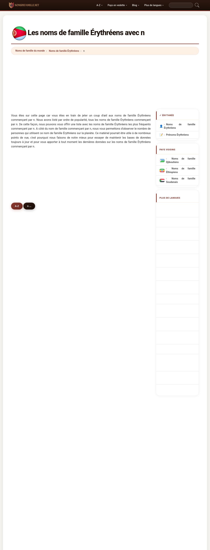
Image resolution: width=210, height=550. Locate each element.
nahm (118, 393)
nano (23, 376)
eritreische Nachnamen (181, 220)
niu (117, 359)
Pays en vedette (116, 5)
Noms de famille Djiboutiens (180, 160)
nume (71, 368)
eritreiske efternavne (179, 267)
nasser (24, 275)
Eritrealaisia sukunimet (181, 273)
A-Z (98, 5)
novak (23, 343)
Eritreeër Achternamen (181, 254)
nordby (72, 317)
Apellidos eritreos (178, 207)
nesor (23, 292)
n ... (31, 205)
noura (23, 410)
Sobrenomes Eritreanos (181, 241)
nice (22, 351)
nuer (70, 309)
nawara (24, 385)
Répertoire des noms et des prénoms (140, 492)
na (116, 326)
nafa (117, 385)
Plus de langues (152, 5)
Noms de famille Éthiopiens (180, 170)
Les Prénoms (108, 492)
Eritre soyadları (176, 303)
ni (116, 343)
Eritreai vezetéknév (178, 280)
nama (118, 309)
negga (118, 317)
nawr (23, 334)
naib (22, 284)
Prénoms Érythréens (177, 134)
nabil (70, 334)
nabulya (72, 385)
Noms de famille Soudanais (180, 180)
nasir (118, 284)
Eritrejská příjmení (178, 260)
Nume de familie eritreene (180, 288)
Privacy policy (173, 492)
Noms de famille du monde (30, 50)
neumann (120, 334)
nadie (23, 317)
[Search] (181, 5)
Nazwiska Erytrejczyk (180, 247)
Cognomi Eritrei (176, 226)
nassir (71, 401)
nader (71, 351)
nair (117, 301)
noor (70, 301)
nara (70, 359)
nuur (23, 301)
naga (23, 359)
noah (71, 376)
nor (117, 267)
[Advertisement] (105, 82)
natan (23, 393)
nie (22, 368)
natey (71, 343)
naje (117, 351)
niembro (72, 393)
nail (70, 275)
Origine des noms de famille (80, 492)
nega (23, 326)
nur (22, 309)
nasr (22, 267)
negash (72, 267)
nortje (118, 368)
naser (118, 275)
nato (70, 292)
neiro (118, 376)
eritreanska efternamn (180, 296)
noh (117, 292)
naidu (71, 326)
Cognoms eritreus (178, 233)
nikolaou (25, 401)
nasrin (118, 401)
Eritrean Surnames (178, 213)
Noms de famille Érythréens (64, 50)
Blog (134, 5)
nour (70, 284)
